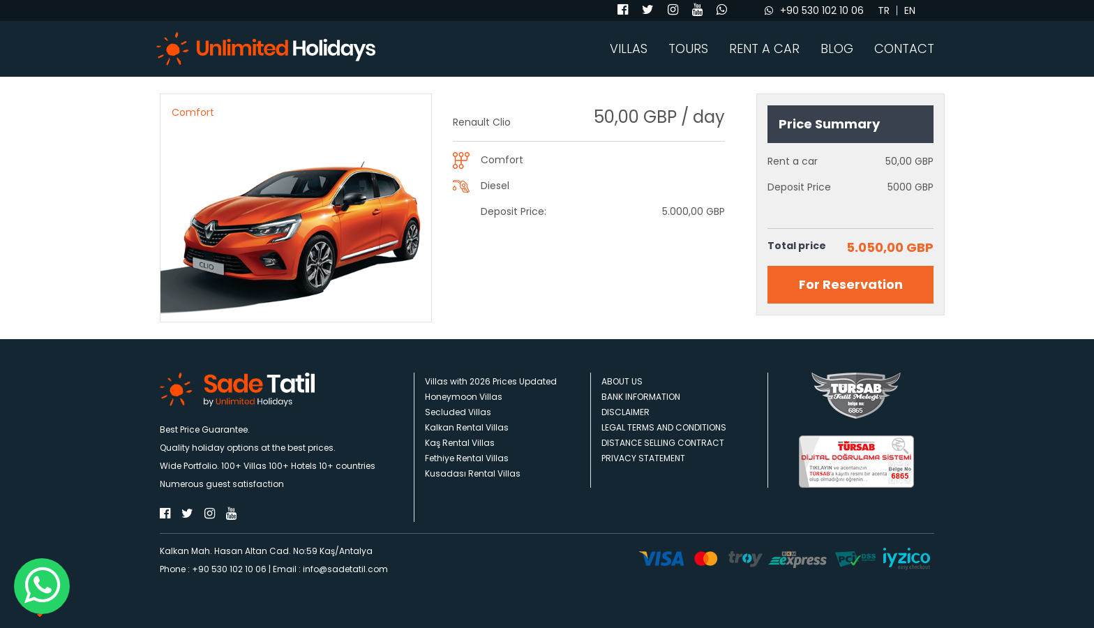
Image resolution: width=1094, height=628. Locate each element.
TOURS (688, 49)
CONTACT (904, 49)
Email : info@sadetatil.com (330, 569)
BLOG (836, 49)
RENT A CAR (764, 49)
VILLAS (628, 49)
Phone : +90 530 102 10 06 (213, 569)
